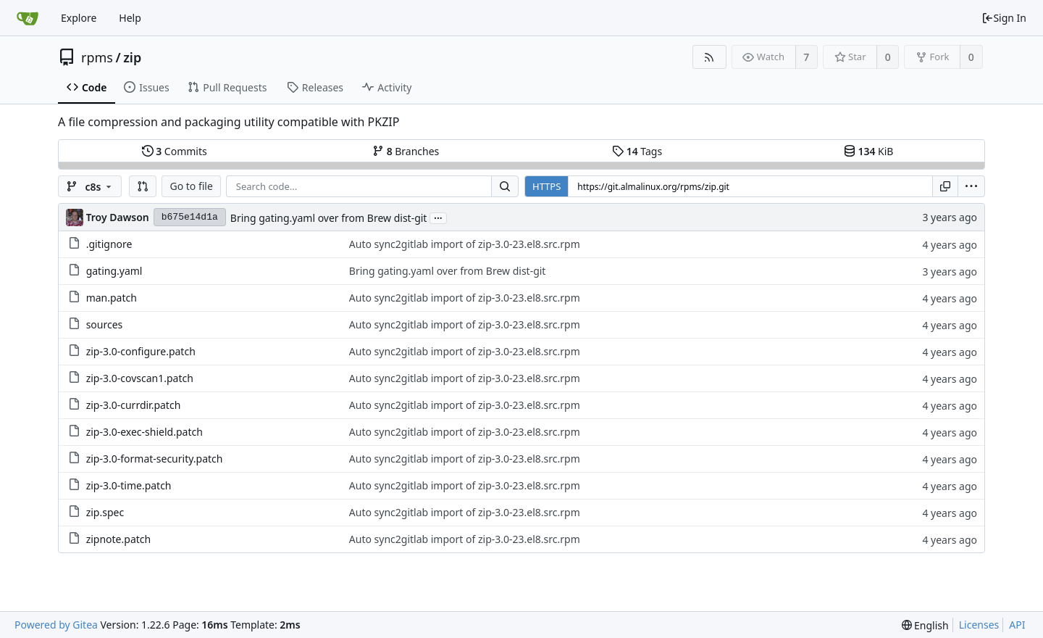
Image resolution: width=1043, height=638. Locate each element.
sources (104, 324)
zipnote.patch (118, 539)
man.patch (111, 297)
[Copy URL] (945, 186)
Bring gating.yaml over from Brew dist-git (328, 218)
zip (132, 57)
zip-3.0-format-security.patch (154, 458)
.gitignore (109, 244)
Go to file (190, 186)
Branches (405, 151)
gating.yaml (114, 271)
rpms (97, 57)
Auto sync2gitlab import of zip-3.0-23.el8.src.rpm (464, 244)
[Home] (27, 18)
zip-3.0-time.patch (129, 485)
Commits (174, 151)
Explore (78, 18)
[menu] (971, 186)
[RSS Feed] (709, 57)
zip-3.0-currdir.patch (133, 405)
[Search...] (505, 186)
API (1017, 624)
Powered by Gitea (56, 624)
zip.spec (105, 512)
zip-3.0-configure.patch (141, 351)
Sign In (1003, 18)
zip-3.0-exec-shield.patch (144, 432)
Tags (637, 151)
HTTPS (546, 186)
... (438, 217)
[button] (142, 186)
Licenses (979, 624)
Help (130, 18)
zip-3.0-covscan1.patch (139, 378)
